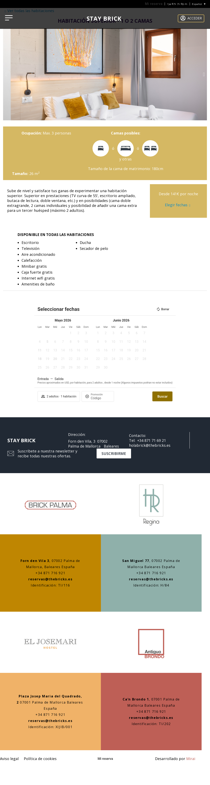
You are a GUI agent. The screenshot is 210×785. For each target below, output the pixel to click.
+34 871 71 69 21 (177, 3)
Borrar (162, 309)
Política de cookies (40, 758)
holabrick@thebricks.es (149, 445)
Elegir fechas (176, 204)
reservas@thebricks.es (50, 579)
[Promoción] (101, 398)
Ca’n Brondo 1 (136, 699)
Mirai (190, 758)
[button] (6, 74)
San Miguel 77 (135, 560)
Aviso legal (9, 758)
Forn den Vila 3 (35, 560)
